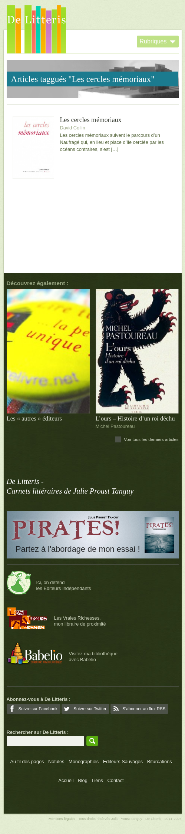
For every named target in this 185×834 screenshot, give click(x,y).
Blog (82, 780)
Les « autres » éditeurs (34, 418)
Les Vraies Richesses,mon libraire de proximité (80, 620)
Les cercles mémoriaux (91, 119)
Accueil (65, 780)
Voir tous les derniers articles (151, 439)
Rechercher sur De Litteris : (38, 732)
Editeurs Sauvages (123, 761)
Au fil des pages (27, 761)
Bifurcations (159, 761)
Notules (56, 761)
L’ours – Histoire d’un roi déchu (135, 418)
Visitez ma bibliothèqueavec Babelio (93, 656)
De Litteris (36, 29)
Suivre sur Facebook (38, 708)
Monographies (84, 761)
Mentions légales (62, 819)
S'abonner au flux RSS (143, 708)
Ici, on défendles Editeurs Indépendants (63, 585)
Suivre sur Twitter (89, 708)
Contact (116, 780)
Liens (97, 780)
